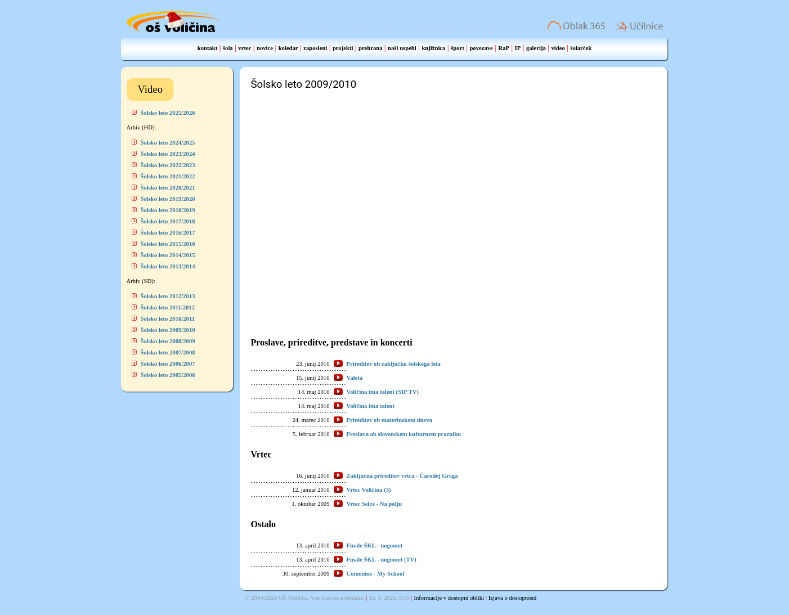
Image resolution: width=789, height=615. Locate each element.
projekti (343, 48)
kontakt (208, 48)
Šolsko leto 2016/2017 (168, 233)
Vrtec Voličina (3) (369, 490)
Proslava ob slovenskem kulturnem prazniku (404, 434)
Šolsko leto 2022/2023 (168, 165)
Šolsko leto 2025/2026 (168, 113)
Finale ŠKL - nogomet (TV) (381, 559)
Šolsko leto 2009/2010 (168, 330)
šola (228, 48)
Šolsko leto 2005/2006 (168, 375)
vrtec (244, 48)
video (557, 48)
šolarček (580, 48)
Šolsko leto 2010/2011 (168, 319)
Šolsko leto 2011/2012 (168, 307)
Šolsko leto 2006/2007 (168, 364)
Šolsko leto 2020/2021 (168, 188)
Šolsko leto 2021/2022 (168, 176)
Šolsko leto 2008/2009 (168, 341)
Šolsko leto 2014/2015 (168, 255)
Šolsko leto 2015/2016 (168, 244)
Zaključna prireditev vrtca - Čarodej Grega (402, 476)
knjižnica (433, 48)
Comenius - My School (376, 574)
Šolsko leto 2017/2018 (168, 221)
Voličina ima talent (370, 406)
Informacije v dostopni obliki (449, 598)
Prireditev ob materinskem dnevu (390, 420)
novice (265, 48)
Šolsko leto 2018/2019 (168, 210)
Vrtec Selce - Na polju (374, 504)
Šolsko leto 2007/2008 (168, 352)
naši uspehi (402, 48)
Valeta (355, 378)
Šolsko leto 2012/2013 (168, 296)
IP (518, 48)
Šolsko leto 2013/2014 (168, 266)
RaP (503, 48)
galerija (536, 48)
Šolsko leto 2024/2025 (168, 143)
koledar (288, 48)
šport (457, 48)
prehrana (370, 48)
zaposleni (315, 48)
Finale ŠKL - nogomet (375, 545)
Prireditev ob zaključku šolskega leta (394, 364)
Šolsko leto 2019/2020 (168, 199)
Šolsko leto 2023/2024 (168, 154)
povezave (480, 48)
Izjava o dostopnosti (512, 598)
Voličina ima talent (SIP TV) (383, 392)
